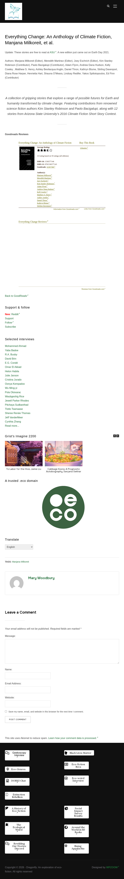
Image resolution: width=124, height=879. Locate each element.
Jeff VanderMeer (14, 417)
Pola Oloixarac (13, 392)
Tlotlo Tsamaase (14, 409)
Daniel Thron (42, 200)
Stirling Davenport (44, 206)
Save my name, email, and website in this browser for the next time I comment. (46, 711)
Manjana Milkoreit (44, 175)
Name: (8, 669)
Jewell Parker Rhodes (17, 400)
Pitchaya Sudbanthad (16, 404)
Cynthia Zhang (13, 421)
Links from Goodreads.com (94, 209)
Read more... (12, 425)
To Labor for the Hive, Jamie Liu (23, 469)
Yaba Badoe (11, 350)
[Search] (108, 6)
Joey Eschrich (43, 181)
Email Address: (13, 683)
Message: (10, 636)
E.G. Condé (11, 363)
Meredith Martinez (44, 178)
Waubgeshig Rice (14, 396)
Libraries (84, 148)
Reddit (15, 314)
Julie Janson (12, 375)
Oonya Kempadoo (15, 384)
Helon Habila (12, 371)
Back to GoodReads (16, 296)
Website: (9, 697)
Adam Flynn (42, 186)
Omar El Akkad (13, 367)
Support (9, 318)
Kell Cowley (42, 192)
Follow (9, 322)
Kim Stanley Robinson (46, 184)
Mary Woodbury (41, 578)
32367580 (51, 167)
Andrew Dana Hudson (46, 189)
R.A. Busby (11, 354)
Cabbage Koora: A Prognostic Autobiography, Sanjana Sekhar (63, 470)
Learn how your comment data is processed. (73, 738)
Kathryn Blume (43, 203)
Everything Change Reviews (33, 221)
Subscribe (10, 326)
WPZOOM (112, 867)
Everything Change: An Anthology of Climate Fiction (45, 142)
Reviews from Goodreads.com (93, 289)
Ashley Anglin (43, 197)
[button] (117, 435)
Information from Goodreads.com (66, 209)
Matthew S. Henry (44, 195)
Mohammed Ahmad (15, 346)
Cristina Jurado (13, 379)
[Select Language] (19, 547)
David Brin (10, 358)
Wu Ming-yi (11, 388)
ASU (53, 52)
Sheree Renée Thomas (17, 413)
